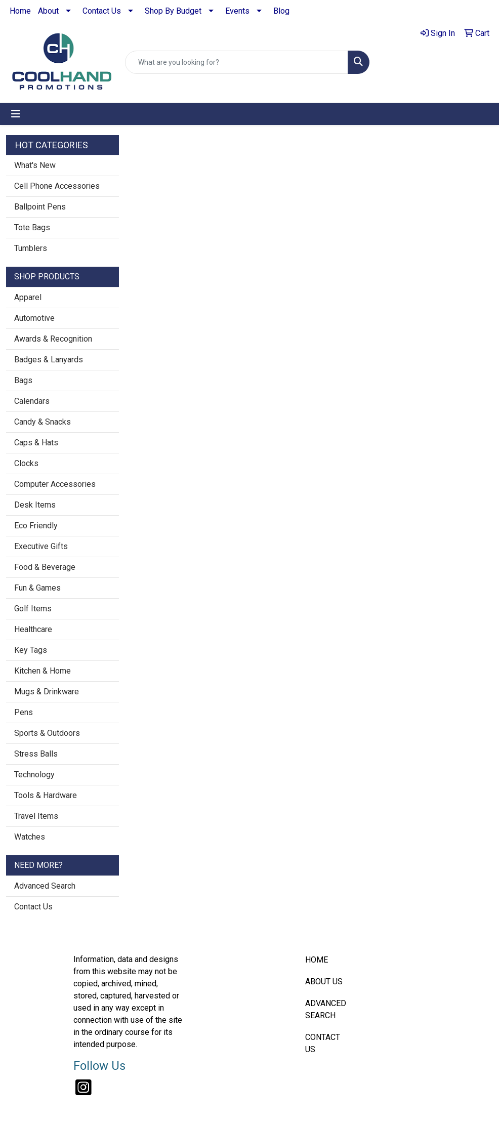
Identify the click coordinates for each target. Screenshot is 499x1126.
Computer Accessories (55, 484)
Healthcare (33, 629)
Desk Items (35, 505)
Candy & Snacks (42, 422)
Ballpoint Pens (40, 207)
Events (237, 11)
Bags (23, 380)
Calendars (32, 401)
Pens (23, 712)
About (48, 11)
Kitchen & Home (42, 671)
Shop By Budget (173, 11)
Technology (34, 774)
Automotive (34, 318)
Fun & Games (37, 588)
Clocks (26, 463)
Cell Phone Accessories (57, 186)
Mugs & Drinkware (46, 691)
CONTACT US (322, 1043)
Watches (29, 837)
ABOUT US (324, 981)
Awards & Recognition (53, 339)
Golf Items (33, 608)
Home (20, 11)
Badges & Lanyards (48, 359)
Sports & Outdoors (47, 733)
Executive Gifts (41, 546)
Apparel (27, 297)
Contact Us (101, 11)
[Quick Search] (236, 62)
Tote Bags (32, 227)
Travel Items (36, 816)
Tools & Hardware (45, 795)
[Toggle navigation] (15, 114)
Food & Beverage (44, 567)
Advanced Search (44, 886)
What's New (35, 165)
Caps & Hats (36, 442)
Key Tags (30, 650)
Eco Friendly (36, 525)
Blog (281, 11)
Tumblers (30, 248)
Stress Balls (36, 754)
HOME (316, 960)
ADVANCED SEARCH (325, 1009)
